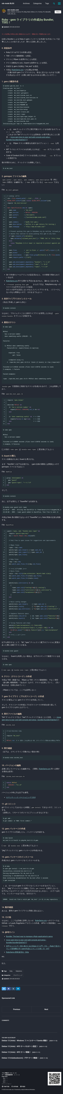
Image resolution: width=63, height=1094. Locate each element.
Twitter (5, 1086)
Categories (37, 3)
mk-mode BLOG (8, 3)
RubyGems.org (17, 70)
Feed (22, 1086)
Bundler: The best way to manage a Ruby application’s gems (29, 936)
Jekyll (22, 1089)
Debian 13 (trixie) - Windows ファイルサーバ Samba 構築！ (25, 1041)
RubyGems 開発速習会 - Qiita (17, 952)
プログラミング (17, 975)
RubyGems (19, 971)
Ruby (11, 971)
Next (46, 1009)
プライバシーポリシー (7, 1083)
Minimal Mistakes (30, 1089)
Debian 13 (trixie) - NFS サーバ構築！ (17, 1052)
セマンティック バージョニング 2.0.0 (20, 797)
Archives (26, 3)
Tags (47, 3)
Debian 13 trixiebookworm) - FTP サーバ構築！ (20, 1058)
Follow (58, 12)
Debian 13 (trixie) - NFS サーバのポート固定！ (20, 1046)
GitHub (14, 1086)
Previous (16, 1009)
